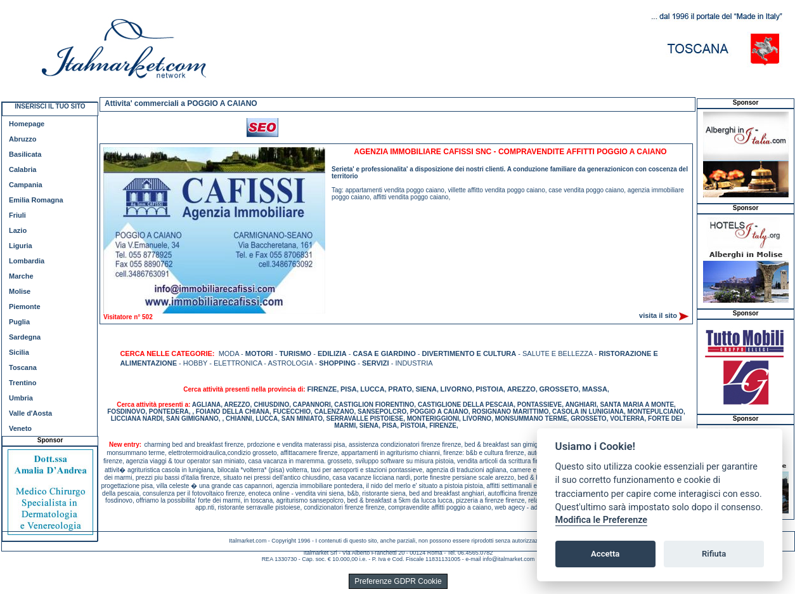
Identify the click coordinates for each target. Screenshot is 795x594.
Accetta (605, 553)
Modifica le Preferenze (601, 520)
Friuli (17, 215)
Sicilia (19, 352)
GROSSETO (558, 389)
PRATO (400, 389)
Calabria (22, 169)
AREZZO (521, 389)
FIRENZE (322, 389)
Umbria (21, 398)
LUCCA (372, 389)
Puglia (19, 322)
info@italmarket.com (508, 559)
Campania (25, 184)
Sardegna (25, 337)
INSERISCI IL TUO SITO (50, 106)
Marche (21, 276)
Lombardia (26, 261)
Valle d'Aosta (30, 413)
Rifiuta (714, 553)
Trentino (22, 382)
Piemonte (25, 306)
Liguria (20, 245)
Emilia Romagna (36, 200)
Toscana (23, 367)
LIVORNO (456, 389)
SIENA (426, 389)
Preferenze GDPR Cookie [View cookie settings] (397, 581)
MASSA (594, 389)
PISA (348, 389)
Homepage (26, 124)
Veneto (20, 428)
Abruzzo (22, 139)
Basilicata (25, 154)
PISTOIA (489, 389)
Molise (19, 291)
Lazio (18, 230)
